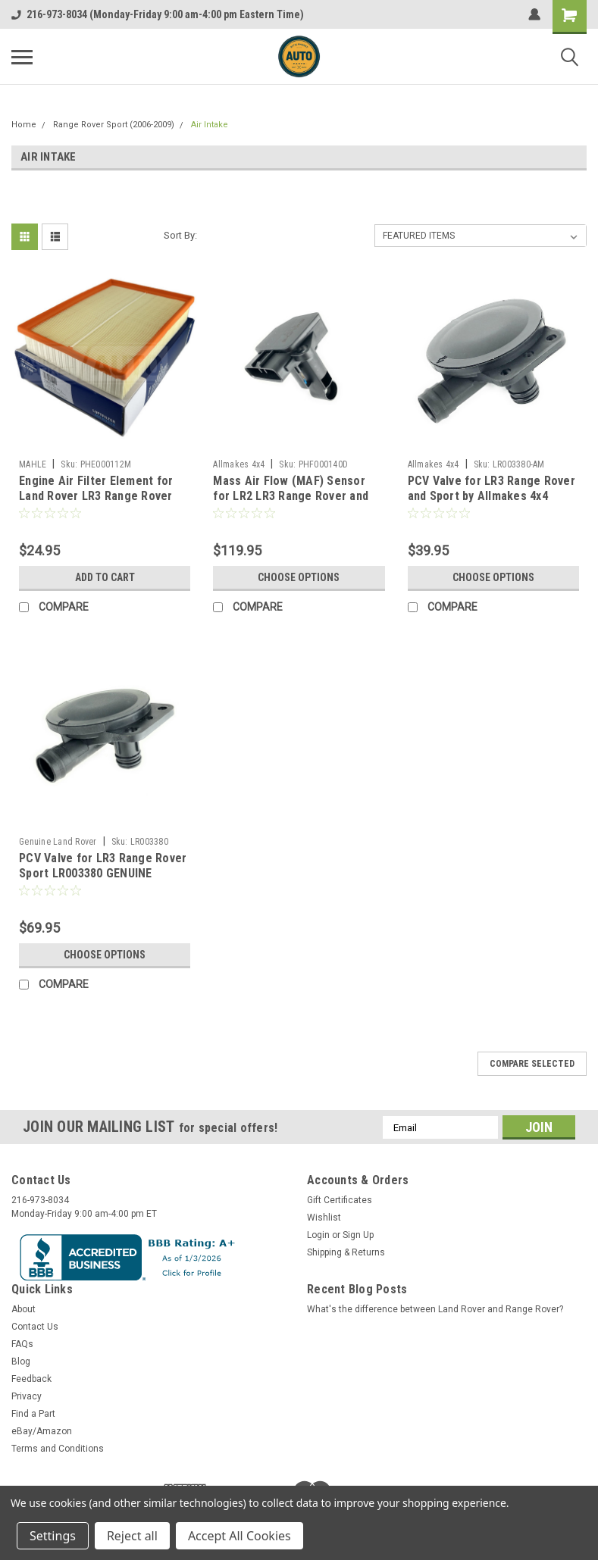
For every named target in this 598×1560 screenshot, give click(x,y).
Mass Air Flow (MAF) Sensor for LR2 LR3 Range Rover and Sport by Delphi (290, 496)
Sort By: (180, 235)
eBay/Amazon (41, 1431)
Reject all (132, 1535)
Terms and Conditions (57, 1448)
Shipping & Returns (346, 1252)
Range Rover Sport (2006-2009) (113, 125)
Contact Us (34, 1326)
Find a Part (33, 1413)
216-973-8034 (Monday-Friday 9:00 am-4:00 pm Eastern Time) (157, 14)
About (23, 1309)
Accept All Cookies (239, 1535)
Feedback (31, 1379)
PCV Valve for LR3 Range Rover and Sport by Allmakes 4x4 (491, 488)
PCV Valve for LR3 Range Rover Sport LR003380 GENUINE (102, 865)
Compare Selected (532, 1063)
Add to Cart (105, 577)
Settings (53, 1535)
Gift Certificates (339, 1200)
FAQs (22, 1344)
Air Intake (209, 125)
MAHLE (32, 464)
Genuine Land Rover (58, 841)
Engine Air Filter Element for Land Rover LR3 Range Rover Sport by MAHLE (96, 496)
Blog (20, 1361)
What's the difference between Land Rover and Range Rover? (435, 1309)
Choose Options (299, 577)
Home (23, 125)
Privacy (26, 1396)
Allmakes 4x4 (239, 464)
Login (318, 1235)
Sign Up (358, 1235)
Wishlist (324, 1217)
